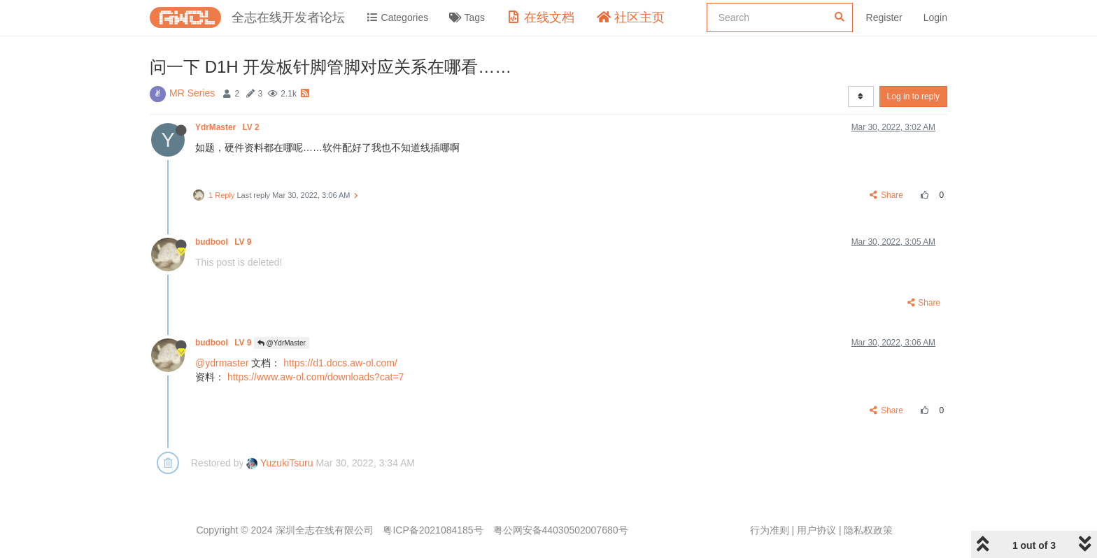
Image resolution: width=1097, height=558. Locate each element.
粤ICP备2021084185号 (433, 530)
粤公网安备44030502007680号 (560, 530)
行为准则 (769, 530)
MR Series (192, 93)
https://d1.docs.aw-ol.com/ (340, 363)
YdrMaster (228, 127)
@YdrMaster (281, 343)
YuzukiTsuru (279, 462)
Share (886, 195)
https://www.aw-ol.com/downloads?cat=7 (315, 376)
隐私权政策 (868, 530)
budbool (224, 242)
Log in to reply (913, 96)
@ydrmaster (221, 363)
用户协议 (816, 530)
